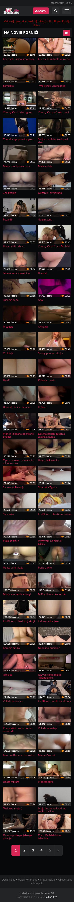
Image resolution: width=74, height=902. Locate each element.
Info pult (38, 883)
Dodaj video (8, 879)
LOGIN (69, 3)
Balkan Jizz (51, 896)
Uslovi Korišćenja (27, 879)
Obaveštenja (65, 879)
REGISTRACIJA (57, 3)
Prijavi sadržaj (47, 879)
